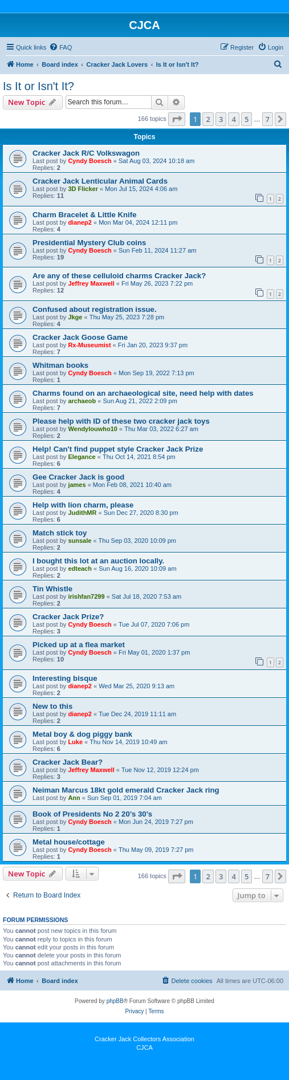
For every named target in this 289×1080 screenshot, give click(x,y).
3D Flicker (83, 188)
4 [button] (233, 119)
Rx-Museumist (89, 345)
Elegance (81, 456)
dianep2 (80, 222)
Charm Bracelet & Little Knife (84, 214)
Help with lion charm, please (82, 505)
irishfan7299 (86, 596)
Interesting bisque (64, 678)
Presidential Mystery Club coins (89, 242)
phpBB (115, 1001)
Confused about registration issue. (94, 309)
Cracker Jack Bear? (67, 762)
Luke (75, 741)
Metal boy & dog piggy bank (82, 734)
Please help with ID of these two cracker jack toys (121, 421)
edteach (80, 568)
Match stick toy (59, 533)
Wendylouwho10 (92, 428)
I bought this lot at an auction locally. (98, 561)
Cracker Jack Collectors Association (144, 1039)
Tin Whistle (52, 588)
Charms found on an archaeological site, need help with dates (143, 393)
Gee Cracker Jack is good (78, 477)
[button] (176, 119)
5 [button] (247, 119)
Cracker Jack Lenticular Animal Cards (100, 181)
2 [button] (208, 119)
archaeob (82, 400)
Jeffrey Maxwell (91, 283)
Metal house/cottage (68, 842)
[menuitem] (60, 47)
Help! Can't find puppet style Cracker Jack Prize (117, 449)
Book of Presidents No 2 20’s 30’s (92, 814)
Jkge (75, 317)
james (77, 484)
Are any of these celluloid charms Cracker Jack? (119, 275)
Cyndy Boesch (89, 160)
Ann (74, 797)
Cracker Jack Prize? (68, 616)
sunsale (79, 540)
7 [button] (268, 119)
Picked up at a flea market (78, 644)
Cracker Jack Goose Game (80, 337)
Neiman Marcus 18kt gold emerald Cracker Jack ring (125, 790)
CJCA (144, 1047)
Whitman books (60, 365)
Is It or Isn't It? (38, 86)
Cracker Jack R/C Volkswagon (86, 153)
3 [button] (221, 119)
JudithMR (82, 512)
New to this (52, 706)
